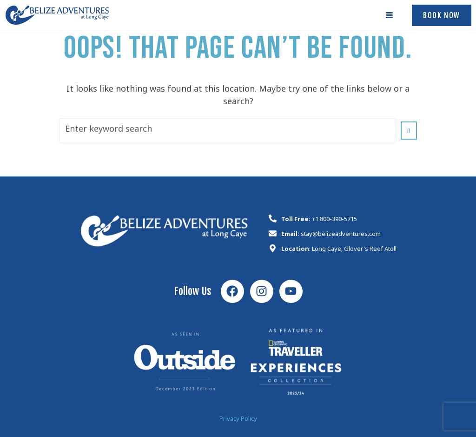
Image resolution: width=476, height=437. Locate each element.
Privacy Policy (238, 420)
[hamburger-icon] (390, 15)
